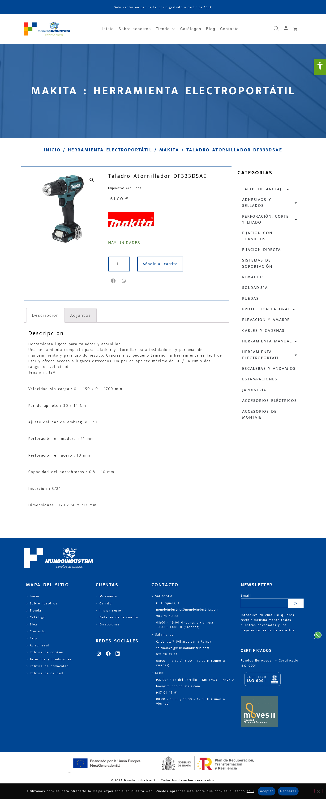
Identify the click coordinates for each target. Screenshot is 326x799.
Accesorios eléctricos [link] (269, 400)
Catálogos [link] (190, 29)
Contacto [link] (229, 29)
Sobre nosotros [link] (135, 29)
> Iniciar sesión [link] (109, 610)
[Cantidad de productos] (119, 264)
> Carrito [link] (104, 603)
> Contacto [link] (36, 631)
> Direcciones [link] (108, 624)
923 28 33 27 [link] (166, 654)
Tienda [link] (166, 29)
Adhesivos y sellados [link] (270, 202)
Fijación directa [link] (261, 249)
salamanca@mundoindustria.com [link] (183, 648)
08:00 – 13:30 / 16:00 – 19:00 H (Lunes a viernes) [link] (190, 663)
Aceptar (266, 791)
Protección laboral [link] (269, 309)
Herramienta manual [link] (269, 341)
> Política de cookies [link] (45, 652)
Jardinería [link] (254, 390)
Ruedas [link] (250, 298)
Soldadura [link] (255, 287)
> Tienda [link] (33, 610)
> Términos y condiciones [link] (49, 659)
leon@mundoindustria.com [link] (178, 686)
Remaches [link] (253, 277)
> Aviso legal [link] (37, 645)
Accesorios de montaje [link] (259, 414)
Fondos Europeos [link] (257, 660)
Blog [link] (210, 29)
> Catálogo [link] (36, 617)
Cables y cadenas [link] (263, 330)
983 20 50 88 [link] (167, 616)
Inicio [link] (108, 29)
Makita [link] (169, 150)
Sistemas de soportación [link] (257, 263)
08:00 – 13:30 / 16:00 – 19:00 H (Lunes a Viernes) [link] (190, 701)
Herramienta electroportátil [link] (110, 150)
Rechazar (288, 791)
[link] (320, 67)
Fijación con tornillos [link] (257, 236)
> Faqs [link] (32, 638)
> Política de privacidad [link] (47, 666)
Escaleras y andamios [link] (269, 368)
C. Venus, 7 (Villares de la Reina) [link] (183, 641)
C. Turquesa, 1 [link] (168, 603)
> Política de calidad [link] (44, 673)
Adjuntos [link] (80, 315)
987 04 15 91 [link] (167, 692)
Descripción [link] (45, 315)
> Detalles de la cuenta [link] (117, 617)
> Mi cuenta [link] (106, 596)
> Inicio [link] (32, 596)
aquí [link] (250, 791)
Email (246, 596)
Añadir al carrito (161, 264)
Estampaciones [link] (259, 379)
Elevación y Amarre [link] (266, 319)
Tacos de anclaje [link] (266, 189)
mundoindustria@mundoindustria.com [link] (187, 609)
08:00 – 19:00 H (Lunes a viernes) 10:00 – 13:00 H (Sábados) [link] (184, 625)
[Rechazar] (318, 791)
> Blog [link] (32, 624)
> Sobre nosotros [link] (41, 603)
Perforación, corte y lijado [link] (270, 219)
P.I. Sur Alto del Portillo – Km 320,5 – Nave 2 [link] (195, 680)
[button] (113, 281)
